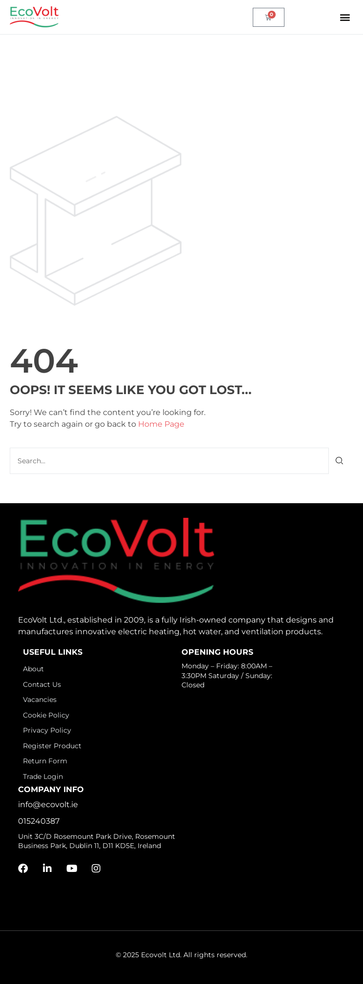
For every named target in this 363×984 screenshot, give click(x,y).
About (33, 668)
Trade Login (43, 776)
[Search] (340, 461)
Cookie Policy (46, 715)
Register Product (52, 745)
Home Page (161, 424)
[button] (345, 17)
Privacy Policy (47, 730)
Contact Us (42, 684)
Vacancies (40, 699)
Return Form (45, 761)
